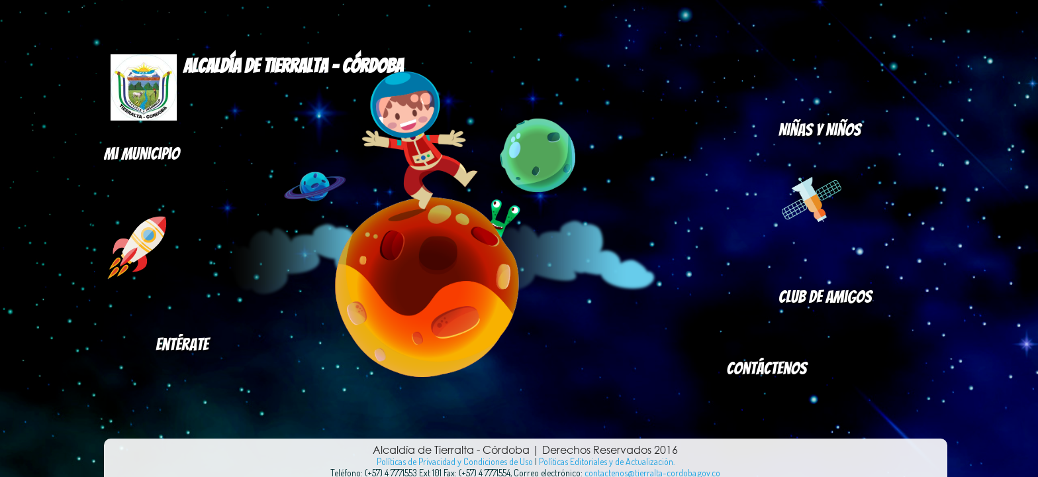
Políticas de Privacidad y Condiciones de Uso (455, 461)
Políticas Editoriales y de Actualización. (607, 461)
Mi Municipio (141, 153)
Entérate (182, 344)
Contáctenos (767, 368)
